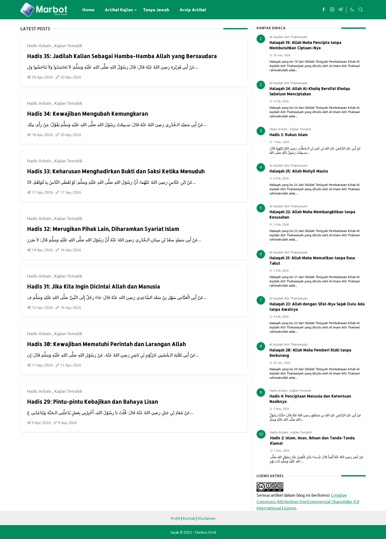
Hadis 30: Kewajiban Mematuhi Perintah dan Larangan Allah (106, 343)
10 (261, 434)
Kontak (189, 518)
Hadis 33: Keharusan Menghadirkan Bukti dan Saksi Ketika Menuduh (116, 171)
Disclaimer (207, 518)
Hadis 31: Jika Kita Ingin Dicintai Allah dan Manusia (93, 286)
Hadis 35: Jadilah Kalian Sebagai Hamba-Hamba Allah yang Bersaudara (122, 56)
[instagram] (332, 9)
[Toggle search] (361, 9)
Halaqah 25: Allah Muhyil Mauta (298, 171)
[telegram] (340, 9)
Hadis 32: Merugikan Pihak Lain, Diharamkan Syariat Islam (103, 228)
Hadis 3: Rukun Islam (288, 134)
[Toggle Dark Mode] (351, 9)
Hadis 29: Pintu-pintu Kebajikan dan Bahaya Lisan (92, 401)
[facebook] (323, 9)
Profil (175, 518)
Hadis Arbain (39, 45)
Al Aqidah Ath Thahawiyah (288, 37)
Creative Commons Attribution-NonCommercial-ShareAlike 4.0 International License (308, 501)
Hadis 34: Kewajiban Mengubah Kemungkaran (87, 113)
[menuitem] (88, 9)
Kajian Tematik (68, 45)
